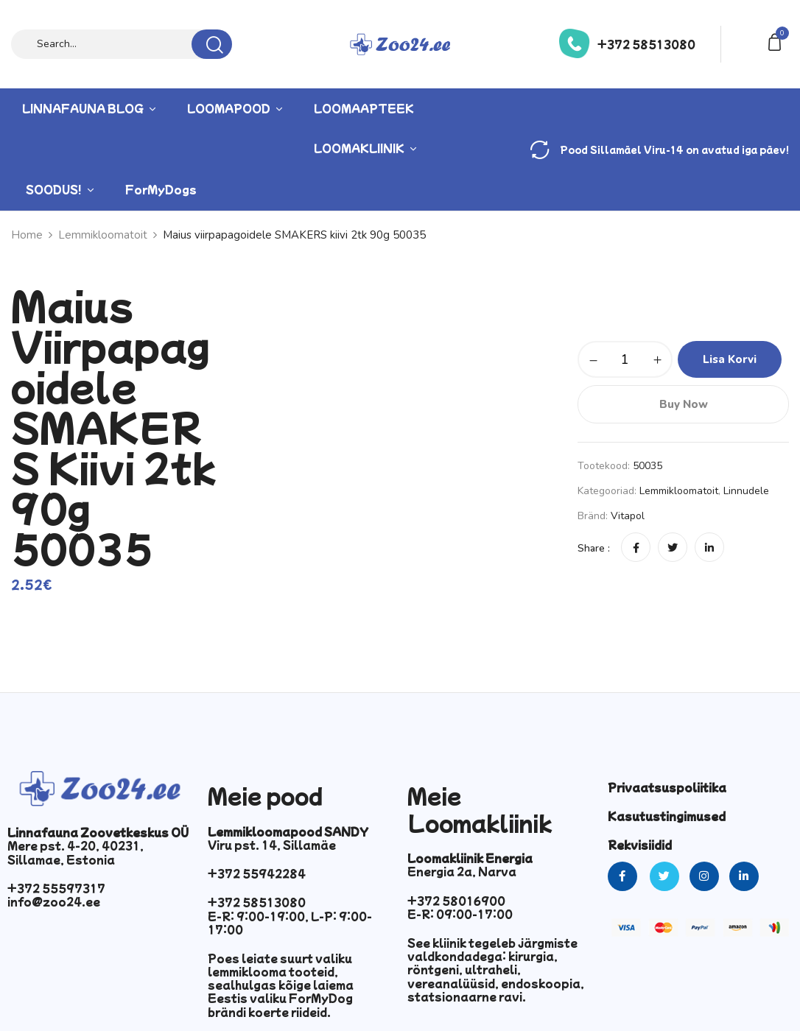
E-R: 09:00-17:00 (460, 914)
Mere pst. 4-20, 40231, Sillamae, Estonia (75, 852)
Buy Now (683, 404)
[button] (777, 41)
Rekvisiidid (640, 844)
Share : (594, 548)
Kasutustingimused (667, 816)
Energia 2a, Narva (461, 871)
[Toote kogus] (625, 359)
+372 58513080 (646, 44)
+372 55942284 (257, 873)
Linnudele (746, 491)
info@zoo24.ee (53, 901)
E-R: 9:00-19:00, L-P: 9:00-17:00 (290, 923)
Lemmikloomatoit (678, 491)
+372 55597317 (56, 888)
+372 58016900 (456, 900)
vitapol (628, 516)
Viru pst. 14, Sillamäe (272, 844)
